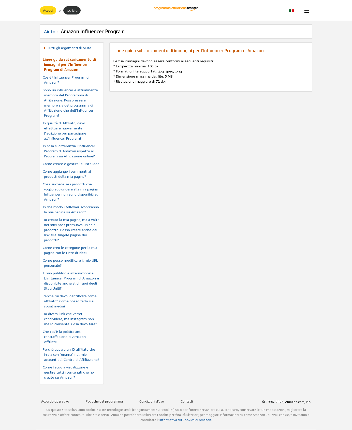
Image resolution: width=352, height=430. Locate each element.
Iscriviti (72, 10)
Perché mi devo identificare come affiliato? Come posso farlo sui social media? (70, 301)
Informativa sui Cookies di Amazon (185, 420)
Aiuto (49, 31)
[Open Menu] (305, 10)
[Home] (176, 10)
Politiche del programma (104, 401)
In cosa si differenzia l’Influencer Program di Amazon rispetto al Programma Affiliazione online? (69, 151)
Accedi (48, 10)
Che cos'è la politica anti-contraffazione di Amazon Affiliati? (64, 336)
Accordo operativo (55, 401)
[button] (294, 10)
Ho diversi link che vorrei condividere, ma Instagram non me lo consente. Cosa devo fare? (70, 319)
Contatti (187, 401)
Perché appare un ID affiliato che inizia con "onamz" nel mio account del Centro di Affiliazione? (71, 354)
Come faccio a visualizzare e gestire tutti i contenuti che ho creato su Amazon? (68, 372)
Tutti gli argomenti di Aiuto (69, 48)
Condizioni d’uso (151, 401)
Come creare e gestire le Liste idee (71, 163)
